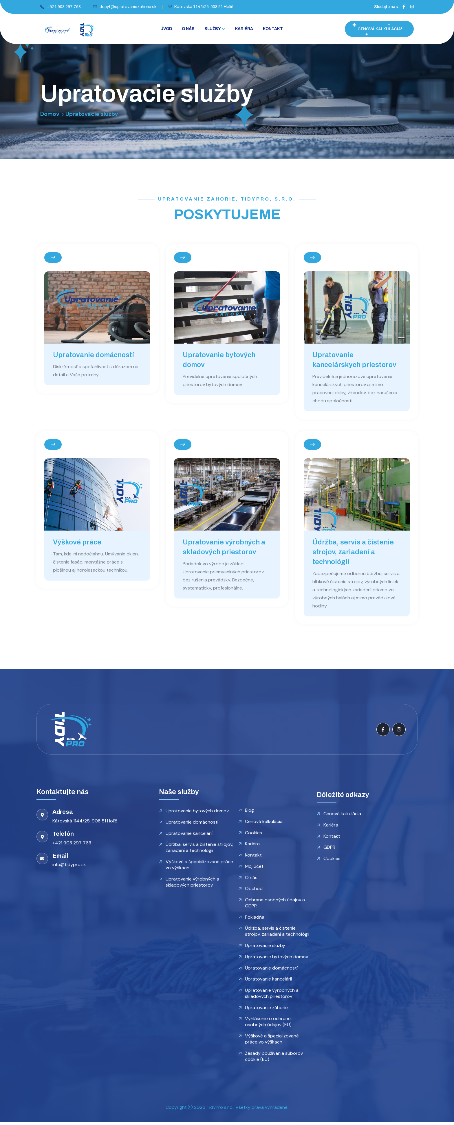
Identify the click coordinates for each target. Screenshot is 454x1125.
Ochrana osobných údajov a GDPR (275, 905)
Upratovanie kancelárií (189, 835)
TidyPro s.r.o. (219, 1110)
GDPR (329, 849)
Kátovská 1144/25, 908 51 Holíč (203, 7)
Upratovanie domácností (93, 355)
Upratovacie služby (265, 948)
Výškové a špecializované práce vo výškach (199, 867)
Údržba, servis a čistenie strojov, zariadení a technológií (353, 553)
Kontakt (273, 29)
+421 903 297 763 (64, 7)
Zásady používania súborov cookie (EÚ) (274, 1059)
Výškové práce (77, 543)
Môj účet (254, 868)
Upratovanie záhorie (266, 1010)
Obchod (254, 891)
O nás (188, 29)
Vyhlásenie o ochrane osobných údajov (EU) (268, 1025)
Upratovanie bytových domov (197, 812)
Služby (212, 29)
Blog (249, 812)
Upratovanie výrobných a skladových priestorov (192, 884)
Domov (50, 114)
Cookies (253, 834)
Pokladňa (254, 919)
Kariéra (244, 29)
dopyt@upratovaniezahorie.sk (128, 7)
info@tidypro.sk (69, 866)
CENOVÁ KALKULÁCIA (379, 28)
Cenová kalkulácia (264, 823)
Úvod (166, 29)
